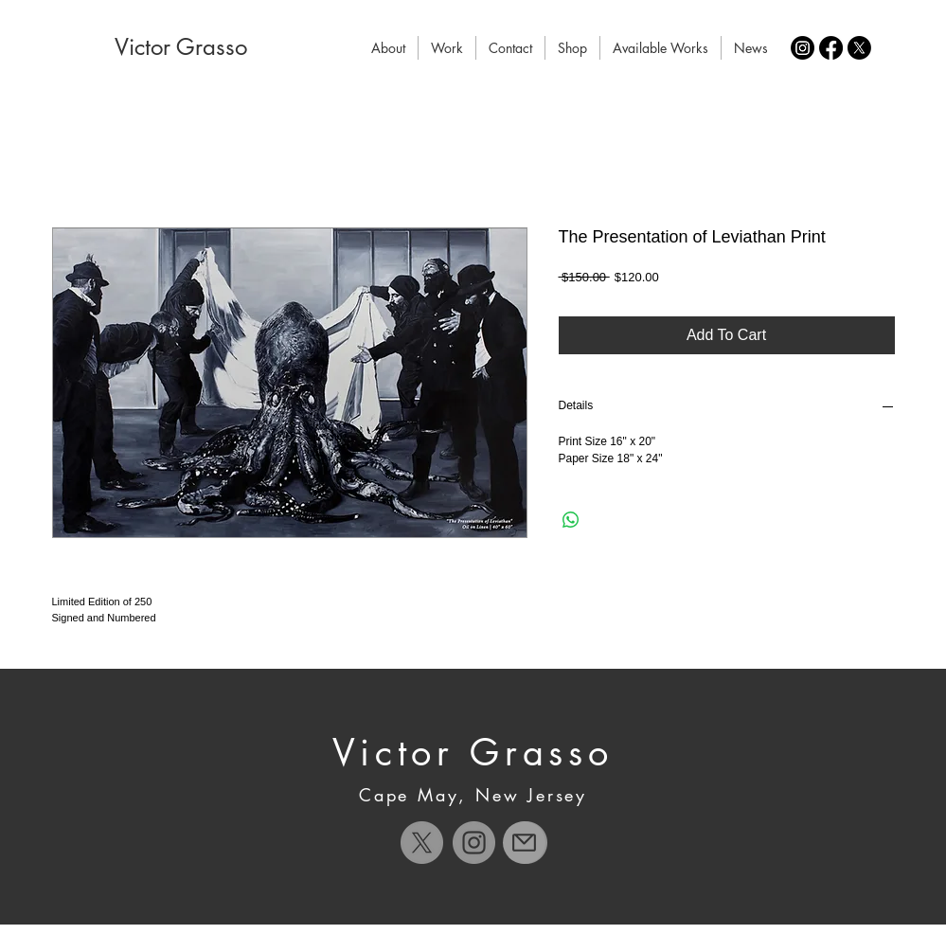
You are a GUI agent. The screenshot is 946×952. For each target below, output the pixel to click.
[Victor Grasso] (181, 47)
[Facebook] (831, 48)
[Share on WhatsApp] (571, 520)
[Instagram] (802, 48)
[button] (447, 48)
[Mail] (524, 842)
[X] (859, 48)
